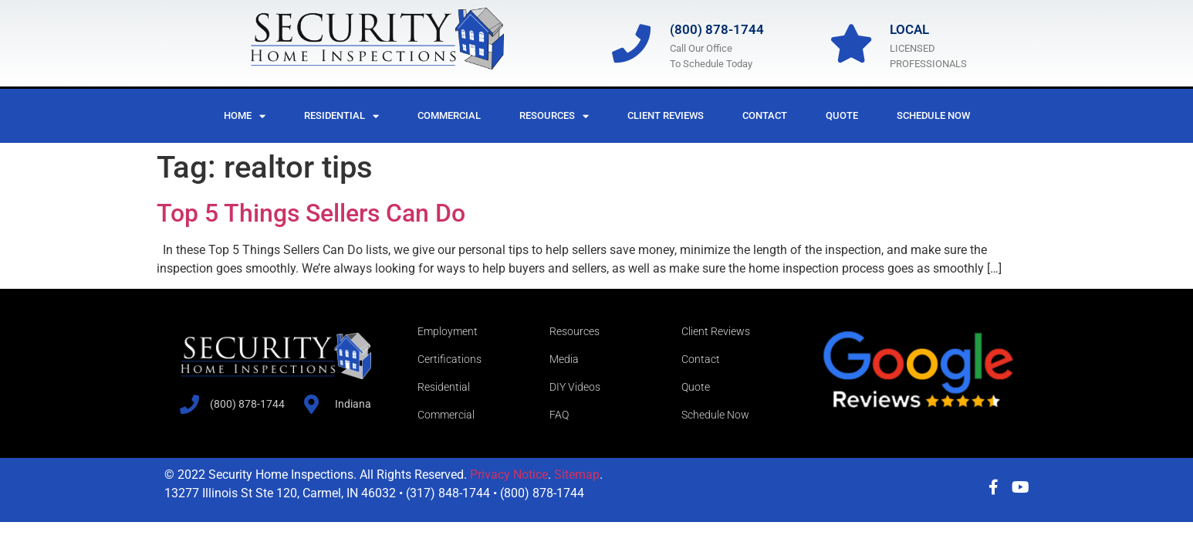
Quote (842, 115)
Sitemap (577, 474)
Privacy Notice (509, 474)
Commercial (449, 115)
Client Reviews (665, 115)
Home (244, 116)
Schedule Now (933, 115)
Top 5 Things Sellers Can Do (311, 213)
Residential (341, 116)
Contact (764, 115)
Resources (554, 116)
